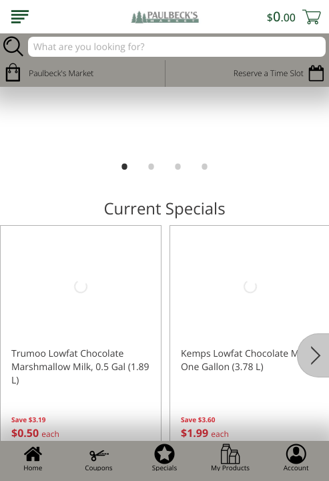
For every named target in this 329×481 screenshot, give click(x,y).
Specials (164, 457)
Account (296, 457)
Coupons (98, 457)
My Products (230, 457)
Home (33, 457)
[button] (81, 344)
